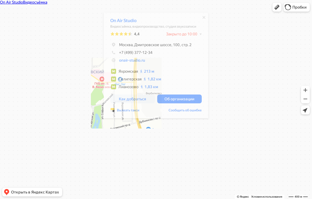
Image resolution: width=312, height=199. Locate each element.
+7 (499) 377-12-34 (129, 54)
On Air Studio (121, 22)
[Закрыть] (201, 19)
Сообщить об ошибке (182, 112)
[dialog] (153, 67)
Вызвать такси (125, 112)
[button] (276, 7)
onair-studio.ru (129, 61)
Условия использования (266, 196)
